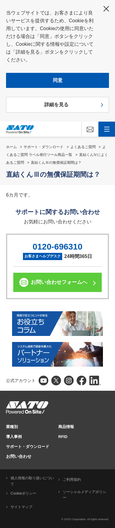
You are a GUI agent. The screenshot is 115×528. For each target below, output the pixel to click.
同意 (57, 80)
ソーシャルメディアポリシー (84, 495)
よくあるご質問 (83, 147)
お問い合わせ (18, 456)
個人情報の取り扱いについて (32, 481)
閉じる (106, 8)
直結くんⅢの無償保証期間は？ (56, 162)
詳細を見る (56, 104)
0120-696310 (57, 246)
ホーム (11, 147)
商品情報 (66, 426)
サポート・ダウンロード (43, 147)
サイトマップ (21, 507)
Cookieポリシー (23, 493)
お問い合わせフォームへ (59, 282)
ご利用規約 (72, 479)
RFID (62, 436)
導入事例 (14, 436)
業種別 (12, 426)
